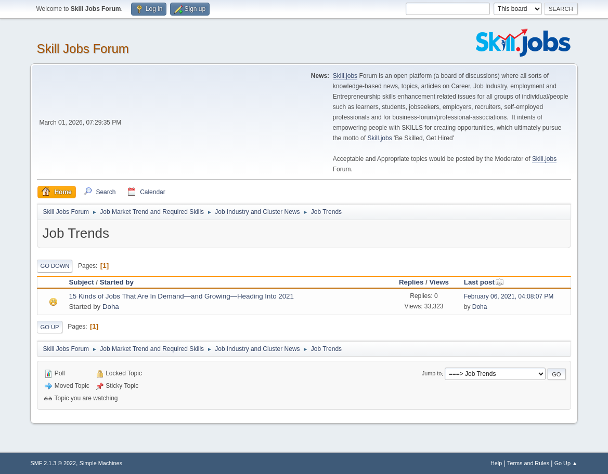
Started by (117, 282)
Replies (411, 282)
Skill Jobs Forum (82, 49)
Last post (484, 282)
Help (496, 463)
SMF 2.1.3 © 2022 (53, 463)
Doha (110, 306)
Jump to (432, 374)
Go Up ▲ (566, 463)
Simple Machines (101, 463)
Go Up (49, 327)
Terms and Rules (528, 463)
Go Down (54, 266)
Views (439, 282)
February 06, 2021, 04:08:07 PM (509, 296)
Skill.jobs (345, 75)
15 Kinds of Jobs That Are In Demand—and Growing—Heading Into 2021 (181, 296)
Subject (81, 282)
